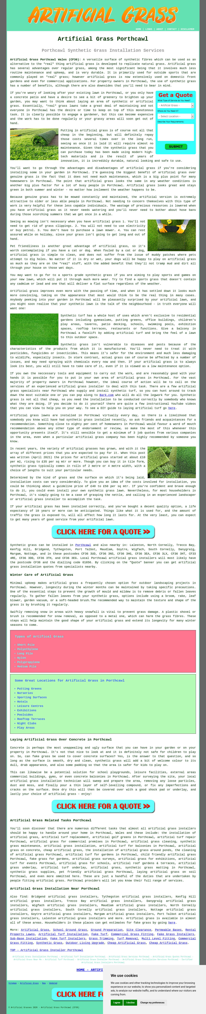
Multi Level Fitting (158, 938)
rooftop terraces (91, 328)
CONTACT (172, 29)
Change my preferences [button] (152, 1002)
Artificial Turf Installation (63, 934)
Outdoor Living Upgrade (85, 943)
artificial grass (80, 64)
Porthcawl (83, 545)
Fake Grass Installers (175, 934)
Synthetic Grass (49, 943)
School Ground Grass (70, 930)
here (171, 408)
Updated (53, 983)
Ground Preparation (106, 930)
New (44, 983)
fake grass (142, 922)
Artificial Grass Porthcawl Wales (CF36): (45, 59)
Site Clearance (138, 930)
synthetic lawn (81, 304)
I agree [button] (116, 1002)
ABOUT (159, 29)
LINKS (148, 29)
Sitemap (13, 983)
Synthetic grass (23, 545)
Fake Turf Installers (67, 938)
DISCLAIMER (187, 29)
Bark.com (106, 395)
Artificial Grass (35, 930)
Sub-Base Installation (28, 938)
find (23, 896)
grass (63, 106)
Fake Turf (99, 934)
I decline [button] (130, 1002)
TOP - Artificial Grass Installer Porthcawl (46, 950)
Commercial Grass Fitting (132, 934)
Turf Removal (127, 938)
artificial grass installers (132, 558)
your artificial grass (104, 620)
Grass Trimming (101, 938)
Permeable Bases (168, 930)
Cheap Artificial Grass (127, 943)
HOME (138, 29)
